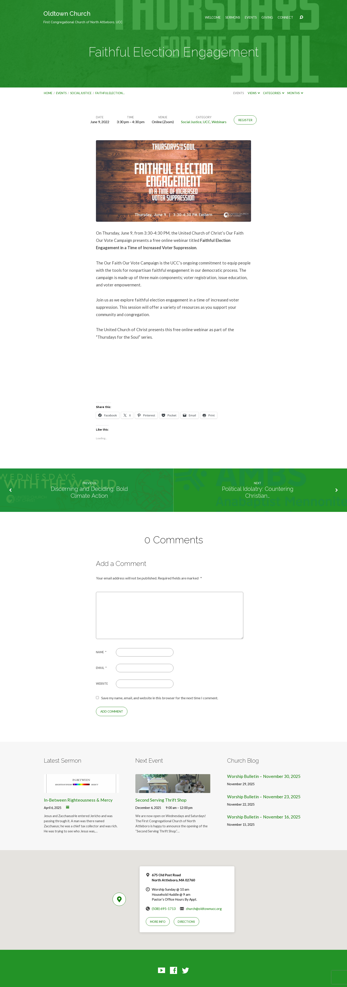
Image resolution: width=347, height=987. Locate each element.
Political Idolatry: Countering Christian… (257, 492)
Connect (285, 17)
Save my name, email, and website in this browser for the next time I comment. (159, 698)
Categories (273, 93)
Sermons (232, 17)
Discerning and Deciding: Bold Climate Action (89, 492)
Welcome (213, 17)
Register (245, 120)
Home (48, 93)
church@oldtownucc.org (204, 909)
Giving (267, 17)
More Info (158, 921)
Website (102, 683)
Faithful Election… (110, 93)
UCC (206, 122)
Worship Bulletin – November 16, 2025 (263, 816)
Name (101, 652)
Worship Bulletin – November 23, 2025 (263, 796)
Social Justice (81, 93)
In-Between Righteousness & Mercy (78, 799)
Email (101, 668)
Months (295, 93)
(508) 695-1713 (164, 909)
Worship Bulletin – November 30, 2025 (263, 776)
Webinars (219, 122)
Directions (186, 921)
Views (254, 93)
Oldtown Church (83, 17)
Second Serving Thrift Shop (160, 799)
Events (251, 17)
